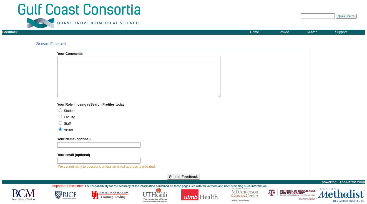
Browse (284, 32)
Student (69, 111)
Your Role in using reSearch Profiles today (91, 104)
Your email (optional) (73, 155)
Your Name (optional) (74, 139)
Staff (67, 124)
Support (341, 32)
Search (312, 32)
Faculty (69, 117)
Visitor (68, 130)
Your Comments (70, 54)
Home (254, 32)
